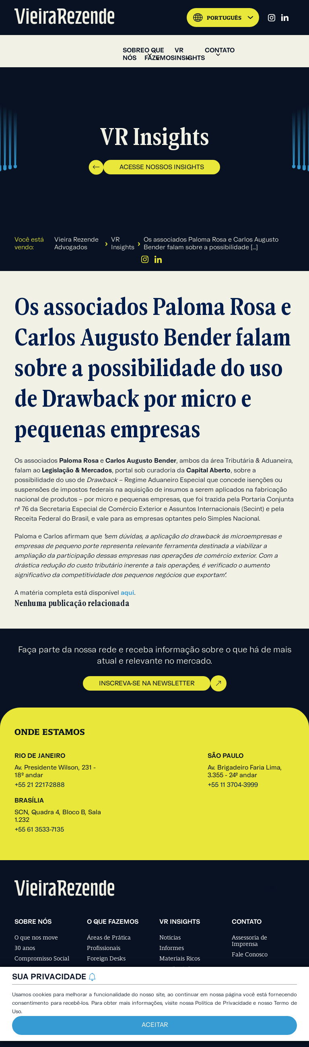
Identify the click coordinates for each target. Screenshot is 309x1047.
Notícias (170, 937)
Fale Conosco (250, 954)
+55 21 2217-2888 (39, 785)
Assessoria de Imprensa (249, 940)
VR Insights (122, 244)
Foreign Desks (106, 958)
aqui (127, 593)
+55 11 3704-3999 (233, 785)
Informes (171, 948)
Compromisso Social (41, 958)
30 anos (24, 948)
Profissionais (103, 948)
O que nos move (36, 937)
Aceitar (155, 1025)
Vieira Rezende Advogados (76, 244)
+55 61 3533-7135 (39, 830)
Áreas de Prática (109, 937)
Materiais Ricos (179, 958)
